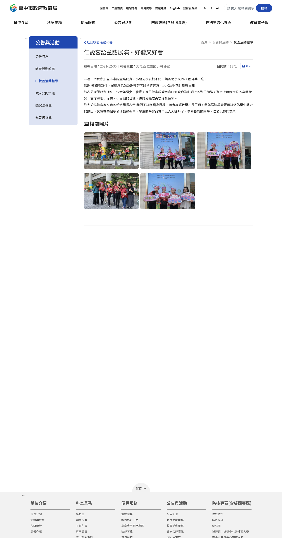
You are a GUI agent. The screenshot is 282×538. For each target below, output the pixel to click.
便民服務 (88, 22)
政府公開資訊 (45, 93)
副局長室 (81, 520)
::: (26, 38)
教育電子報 (259, 22)
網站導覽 (131, 8)
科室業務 (54, 22)
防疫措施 (217, 520)
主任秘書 (81, 526)
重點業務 (127, 514)
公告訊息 (42, 56)
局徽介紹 (36, 532)
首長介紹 (36, 514)
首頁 (204, 42)
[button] (141, 487)
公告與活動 (123, 22)
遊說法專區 (44, 105)
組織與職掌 (37, 520)
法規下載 (127, 532)
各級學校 (36, 526)
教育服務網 (190, 8)
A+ (217, 8)
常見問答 (146, 8)
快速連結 (161, 8)
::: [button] (23, 494)
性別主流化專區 (218, 22)
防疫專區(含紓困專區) (169, 22)
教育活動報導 (45, 68)
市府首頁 (117, 8)
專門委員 (81, 532)
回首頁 (104, 8)
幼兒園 (216, 526)
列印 (246, 66)
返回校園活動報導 (98, 42)
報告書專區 (44, 117)
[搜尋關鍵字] (248, 8)
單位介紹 (21, 22)
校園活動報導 (48, 80)
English (175, 8)
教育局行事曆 (129, 520)
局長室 (80, 514)
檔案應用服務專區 (132, 526)
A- (204, 8)
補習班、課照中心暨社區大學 (230, 532)
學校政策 (217, 514)
